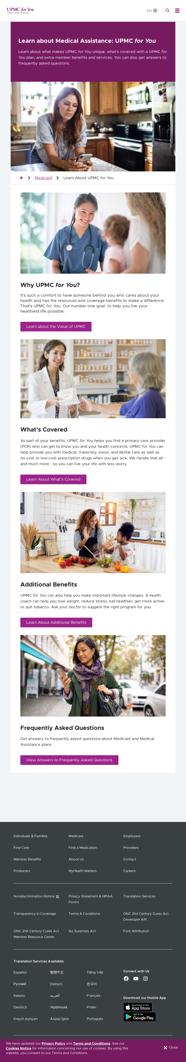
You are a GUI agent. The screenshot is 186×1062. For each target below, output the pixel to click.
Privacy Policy (53, 1043)
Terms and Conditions (91, 1043)
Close (170, 1047)
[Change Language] (152, 10)
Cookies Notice (18, 1048)
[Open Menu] (177, 10)
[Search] (168, 10)
